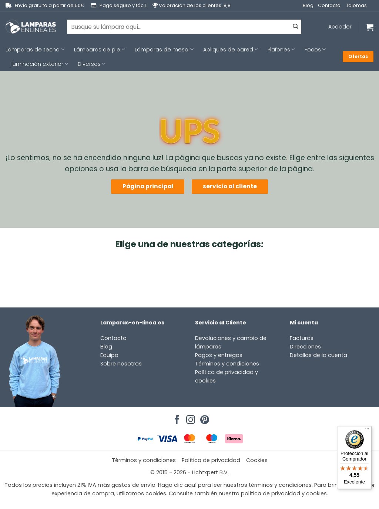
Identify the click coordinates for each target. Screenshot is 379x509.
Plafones (281, 49)
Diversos (91, 64)
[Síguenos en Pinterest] (203, 417)
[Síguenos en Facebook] (176, 417)
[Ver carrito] (369, 27)
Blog (308, 5)
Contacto (329, 5)
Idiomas (357, 5)
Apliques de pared (230, 49)
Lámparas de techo (35, 49)
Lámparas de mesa (164, 49)
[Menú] (367, 430)
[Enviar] (295, 27)
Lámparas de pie (99, 49)
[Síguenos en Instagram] (189, 417)
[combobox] (184, 27)
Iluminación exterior (39, 64)
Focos (315, 49)
